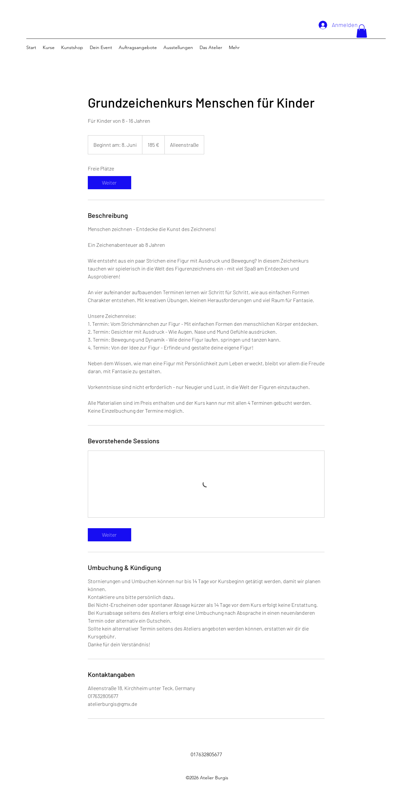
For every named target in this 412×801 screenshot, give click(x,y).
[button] (361, 31)
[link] (109, 182)
